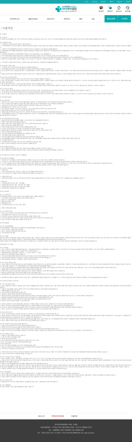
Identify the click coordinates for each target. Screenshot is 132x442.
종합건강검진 (33, 19)
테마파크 (67, 19)
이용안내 (119, 1)
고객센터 (127, 1)
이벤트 (111, 1)
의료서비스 (51, 19)
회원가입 (94, 1)
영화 (80, 19)
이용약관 (74, 416)
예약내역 (103, 1)
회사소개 (41, 416)
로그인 (86, 1)
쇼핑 (93, 19)
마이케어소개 (14, 19)
